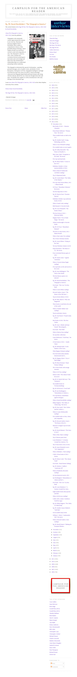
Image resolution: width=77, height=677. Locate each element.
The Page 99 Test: (20, 93)
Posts (53, 663)
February (55, 553)
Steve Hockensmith (55, 627)
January (55, 555)
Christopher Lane (54, 631)
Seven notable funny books (60, 512)
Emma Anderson (54, 625)
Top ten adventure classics (59, 313)
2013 (53, 119)
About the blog (53, 38)
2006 (53, 572)
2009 (53, 564)
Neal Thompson (54, 650)
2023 (53, 93)
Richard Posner (54, 652)
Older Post (44, 108)
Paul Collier (53, 647)
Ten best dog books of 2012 (60, 191)
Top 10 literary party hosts (59, 437)
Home (26, 108)
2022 (53, 95)
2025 (53, 87)
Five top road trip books (59, 159)
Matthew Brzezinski (55, 641)
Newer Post (8, 108)
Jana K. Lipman (54, 618)
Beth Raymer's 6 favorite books (61, 206)
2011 (53, 559)
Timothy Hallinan (54, 613)
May (54, 545)
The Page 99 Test (54, 47)
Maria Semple (53, 620)
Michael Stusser (54, 636)
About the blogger (54, 40)
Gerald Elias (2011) (55, 611)
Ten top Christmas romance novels (62, 246)
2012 (53, 121)
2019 (53, 103)
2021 (53, 98)
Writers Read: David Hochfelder (13, 88)
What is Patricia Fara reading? (60, 332)
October (55, 532)
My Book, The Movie (55, 45)
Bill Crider (52, 629)
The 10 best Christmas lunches (61, 238)
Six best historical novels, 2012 (61, 475)
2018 (53, 106)
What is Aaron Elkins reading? (61, 289)
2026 (53, 85)
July (54, 540)
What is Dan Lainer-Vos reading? (61, 236)
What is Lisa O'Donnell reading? (61, 144)
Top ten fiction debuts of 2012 (60, 297)
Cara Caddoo (53, 602)
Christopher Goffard (55, 634)
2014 (53, 116)
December (56, 124)
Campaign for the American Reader (38, 10)
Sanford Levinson (54, 645)
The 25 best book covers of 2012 (61, 444)
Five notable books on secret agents (62, 147)
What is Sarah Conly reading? (60, 203)
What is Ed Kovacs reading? (60, 496)
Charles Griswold (54, 638)
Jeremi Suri (53, 654)
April (54, 548)
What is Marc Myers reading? (60, 434)
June (54, 542)
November (56, 529)
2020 (53, 101)
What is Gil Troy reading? (59, 372)
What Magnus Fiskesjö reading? (61, 351)
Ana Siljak (52, 622)
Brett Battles (53, 615)
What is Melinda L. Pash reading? (61, 451)
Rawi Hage (52, 606)
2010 (53, 561)
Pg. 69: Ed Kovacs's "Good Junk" (61, 388)
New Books (53, 56)
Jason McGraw (53, 604)
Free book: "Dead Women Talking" (62, 463)
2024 (53, 90)
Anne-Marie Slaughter (55, 643)
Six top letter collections (59, 335)
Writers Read (53, 52)
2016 (53, 111)
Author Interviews (54, 50)
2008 (53, 567)
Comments (54, 667)
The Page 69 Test (54, 43)
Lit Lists (52, 54)
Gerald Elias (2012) (55, 608)
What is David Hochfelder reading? (62, 400)
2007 (53, 569)
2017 (53, 108)
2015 (53, 114)
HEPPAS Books (54, 59)
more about (22, 82)
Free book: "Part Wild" (59, 329)
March (55, 550)
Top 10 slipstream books (59, 175)
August (55, 537)
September (56, 535)
